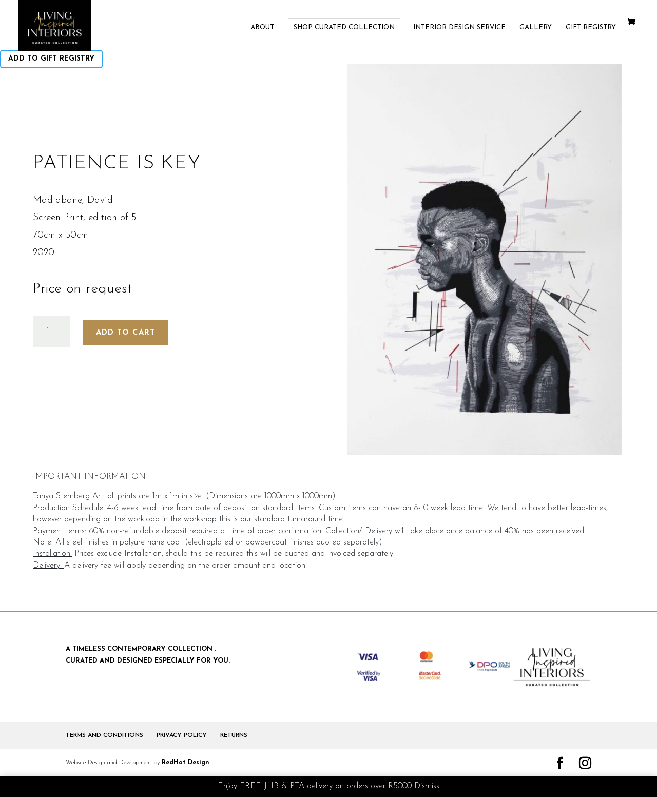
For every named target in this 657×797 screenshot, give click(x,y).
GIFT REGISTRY (591, 27)
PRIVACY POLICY (182, 735)
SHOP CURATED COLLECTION (344, 27)
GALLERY (535, 27)
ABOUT (262, 27)
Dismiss (426, 786)
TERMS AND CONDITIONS (104, 735)
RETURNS (233, 735)
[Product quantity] (51, 331)
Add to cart (125, 333)
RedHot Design (185, 763)
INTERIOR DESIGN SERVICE (459, 27)
